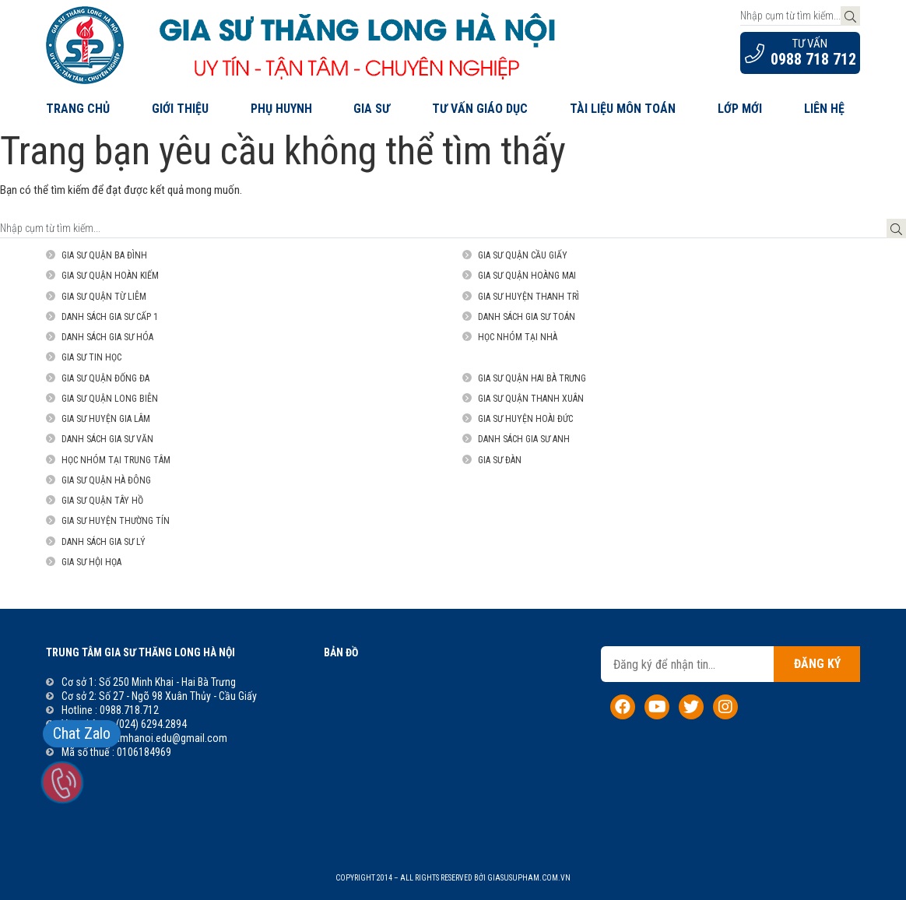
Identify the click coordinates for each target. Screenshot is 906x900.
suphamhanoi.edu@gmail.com (160, 738)
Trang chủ (78, 108)
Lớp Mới (740, 108)
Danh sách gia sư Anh (524, 439)
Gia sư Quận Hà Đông (106, 480)
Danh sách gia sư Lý (103, 541)
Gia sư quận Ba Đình (104, 255)
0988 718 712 (813, 59)
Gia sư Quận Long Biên (109, 398)
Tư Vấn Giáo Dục (480, 108)
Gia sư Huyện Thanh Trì (528, 296)
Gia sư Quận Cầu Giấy (522, 255)
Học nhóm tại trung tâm (115, 460)
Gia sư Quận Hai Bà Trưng (532, 378)
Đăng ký (817, 663)
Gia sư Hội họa (91, 562)
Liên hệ (824, 108)
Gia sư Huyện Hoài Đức (525, 418)
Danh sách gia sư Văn (107, 439)
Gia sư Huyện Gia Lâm (105, 418)
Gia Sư (371, 108)
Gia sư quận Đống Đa (105, 378)
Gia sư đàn (499, 460)
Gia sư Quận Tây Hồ (102, 500)
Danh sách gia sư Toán (526, 316)
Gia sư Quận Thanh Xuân (531, 398)
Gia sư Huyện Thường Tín (115, 520)
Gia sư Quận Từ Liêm (103, 296)
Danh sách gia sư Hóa (107, 337)
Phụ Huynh (281, 108)
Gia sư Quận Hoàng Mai (527, 275)
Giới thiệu (180, 108)
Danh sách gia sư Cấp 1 (109, 316)
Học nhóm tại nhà (517, 337)
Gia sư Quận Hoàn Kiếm (110, 275)
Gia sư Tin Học (91, 357)
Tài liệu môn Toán (623, 108)
